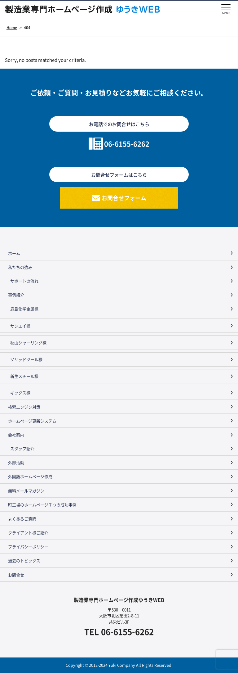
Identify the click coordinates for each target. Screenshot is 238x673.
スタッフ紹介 (22, 448)
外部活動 (16, 462)
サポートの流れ (24, 281)
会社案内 (16, 435)
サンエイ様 (20, 326)
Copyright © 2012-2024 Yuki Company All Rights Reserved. (119, 665)
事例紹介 (16, 295)
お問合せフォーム (124, 198)
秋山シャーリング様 (28, 343)
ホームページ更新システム (32, 421)
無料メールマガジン (26, 491)
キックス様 (20, 392)
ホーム (14, 253)
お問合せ (16, 575)
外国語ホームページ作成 (30, 476)
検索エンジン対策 (24, 407)
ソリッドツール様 (26, 359)
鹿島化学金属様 (24, 309)
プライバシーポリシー (28, 546)
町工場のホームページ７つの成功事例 (42, 505)
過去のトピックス (24, 560)
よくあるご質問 (22, 519)
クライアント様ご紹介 (28, 532)
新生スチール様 (24, 376)
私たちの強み (20, 267)
